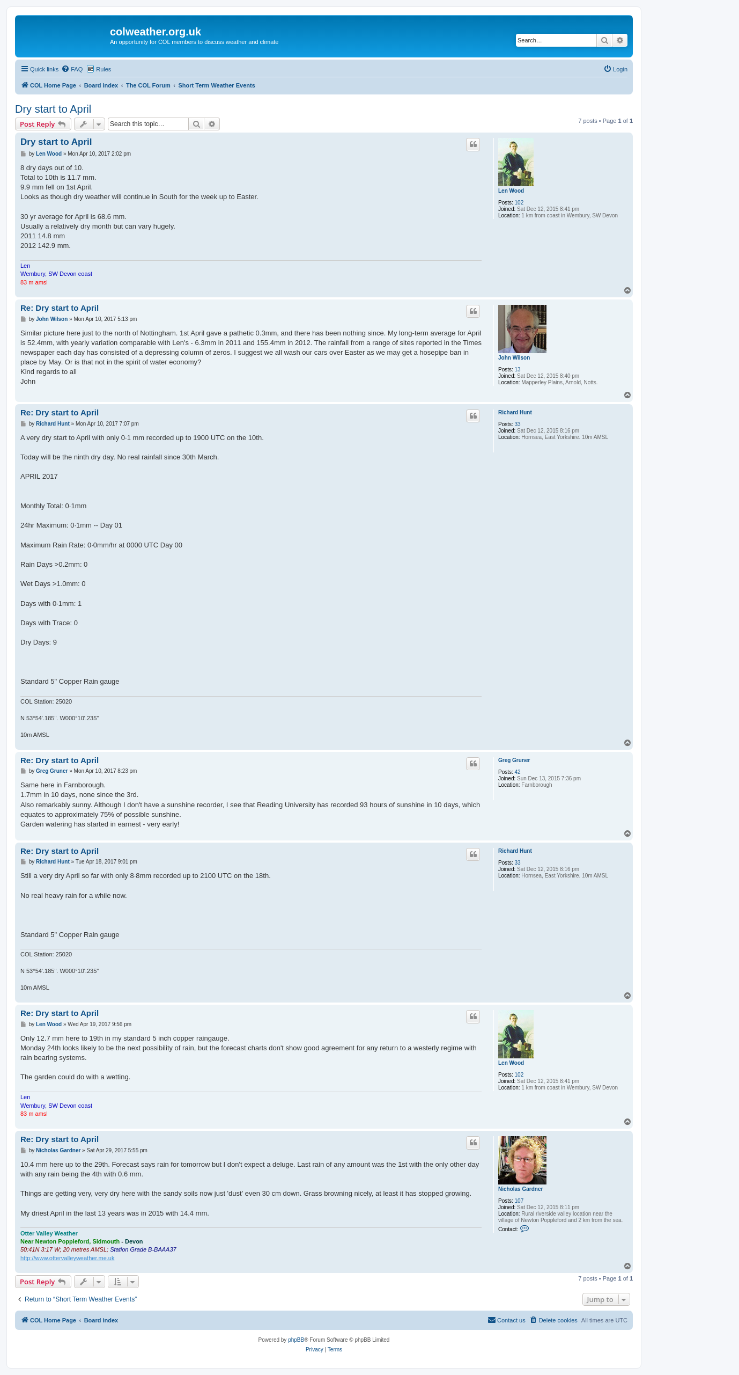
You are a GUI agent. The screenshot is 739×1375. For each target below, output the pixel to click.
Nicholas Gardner (520, 1189)
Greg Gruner (514, 760)
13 (518, 369)
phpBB (296, 1340)
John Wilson (514, 358)
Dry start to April (53, 109)
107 (519, 1201)
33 (518, 424)
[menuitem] (72, 69)
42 (518, 772)
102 (519, 203)
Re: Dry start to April (59, 307)
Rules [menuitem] (103, 69)
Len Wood (511, 191)
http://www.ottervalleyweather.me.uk (67, 1258)
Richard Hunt (515, 412)
